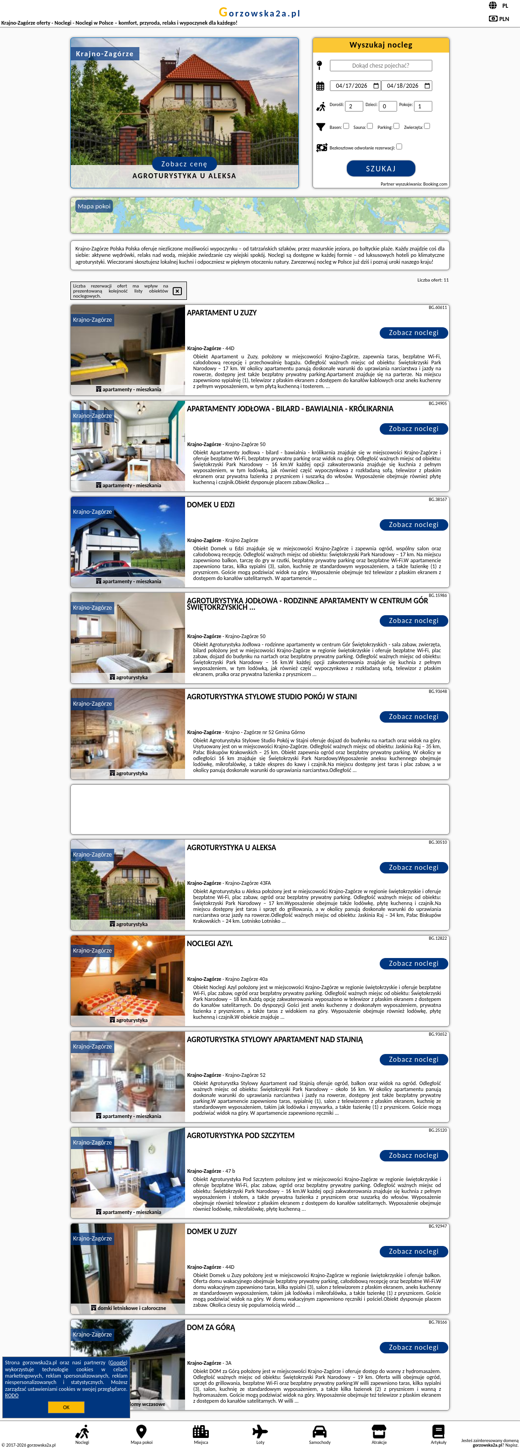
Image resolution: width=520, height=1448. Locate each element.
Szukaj (381, 169)
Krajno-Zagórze (92, 320)
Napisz (511, 1445)
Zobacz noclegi (414, 332)
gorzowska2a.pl (260, 13)
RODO (12, 1395)
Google (118, 1362)
